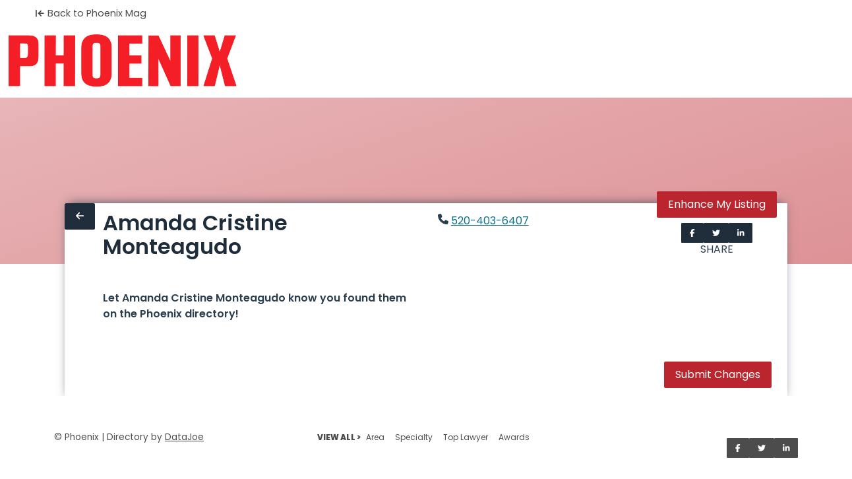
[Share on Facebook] (692, 233)
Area (375, 437)
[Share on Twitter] (716, 233)
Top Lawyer (465, 437)
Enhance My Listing (717, 204)
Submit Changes (717, 374)
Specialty (414, 437)
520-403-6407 (490, 220)
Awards (514, 437)
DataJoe (184, 437)
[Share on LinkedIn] (741, 233)
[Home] (122, 60)
